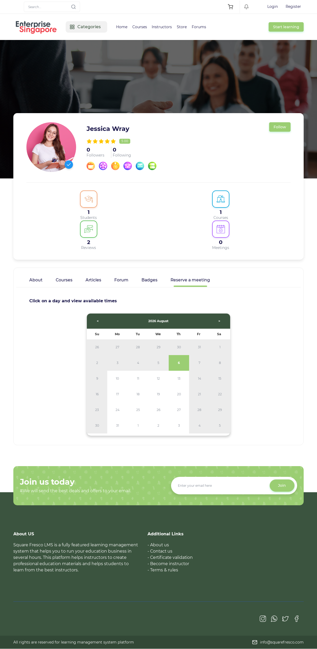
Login (272, 6)
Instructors (163, 27)
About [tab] (36, 279)
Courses (140, 27)
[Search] (52, 7)
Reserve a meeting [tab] (192, 279)
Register (293, 6)
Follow (280, 127)
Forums (200, 27)
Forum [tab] (122, 279)
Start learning (286, 27)
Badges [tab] (151, 279)
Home (122, 27)
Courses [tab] (64, 279)
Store (183, 27)
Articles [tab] (94, 279)
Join (282, 485)
